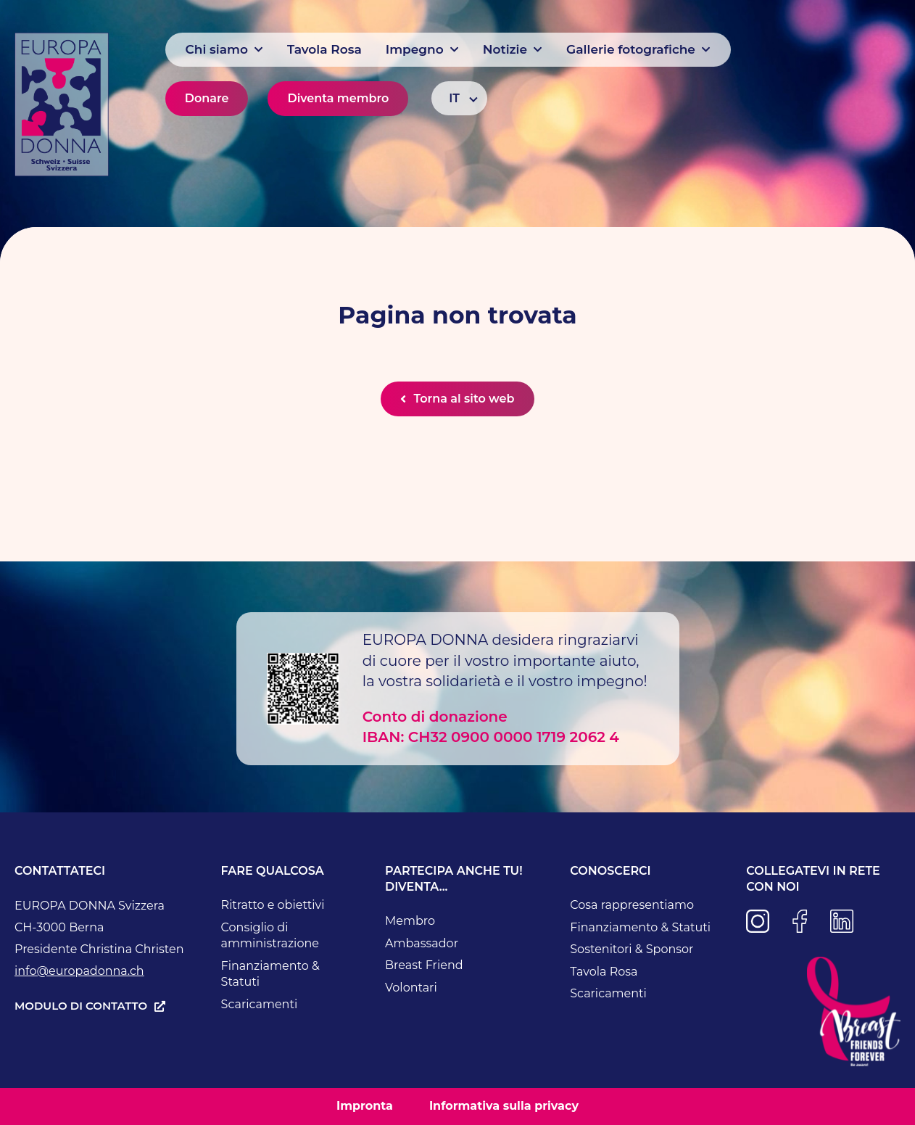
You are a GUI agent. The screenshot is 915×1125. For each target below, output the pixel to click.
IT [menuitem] (454, 98)
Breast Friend (424, 965)
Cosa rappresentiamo (632, 905)
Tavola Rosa (603, 971)
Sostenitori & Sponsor (631, 949)
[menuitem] (459, 98)
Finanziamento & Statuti (270, 974)
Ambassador (421, 943)
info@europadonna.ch (79, 971)
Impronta (364, 1106)
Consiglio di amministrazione (270, 935)
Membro (410, 921)
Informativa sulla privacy (504, 1106)
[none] (459, 98)
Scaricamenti (259, 1004)
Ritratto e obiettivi (273, 905)
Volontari (411, 987)
